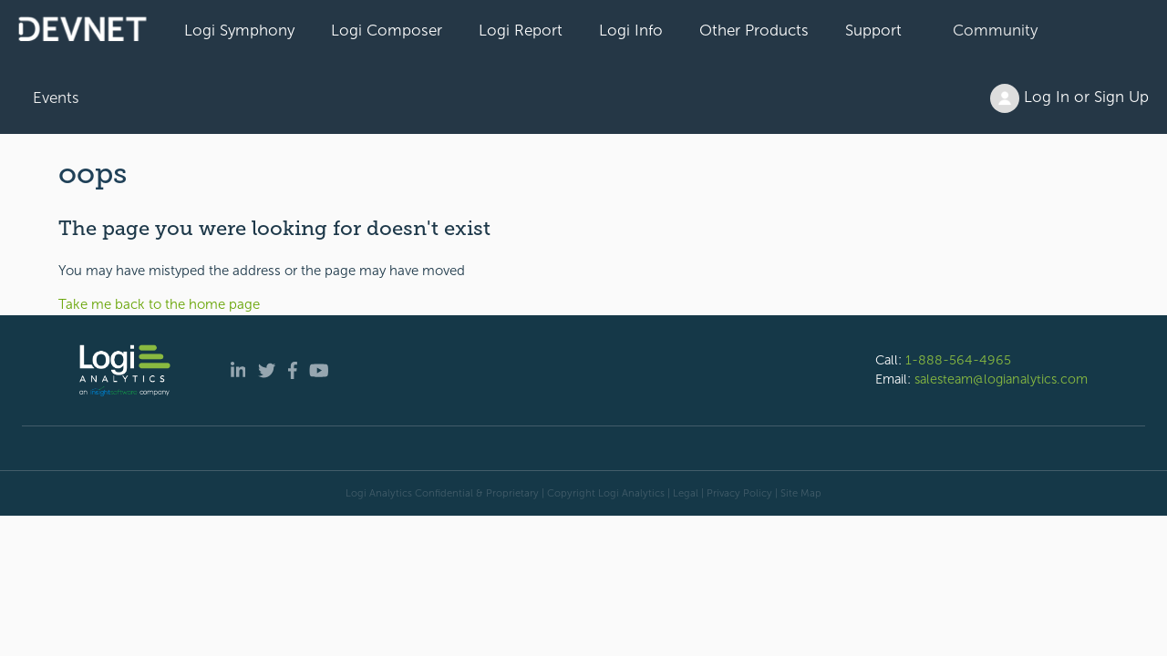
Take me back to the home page (159, 304)
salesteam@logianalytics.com (1001, 379)
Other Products (754, 30)
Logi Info (631, 30)
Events (56, 97)
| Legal (682, 493)
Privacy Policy (739, 493)
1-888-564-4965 (958, 360)
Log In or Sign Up (1069, 98)
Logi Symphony (239, 30)
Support (873, 30)
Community (995, 30)
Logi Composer (386, 30)
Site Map (800, 493)
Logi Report (521, 30)
